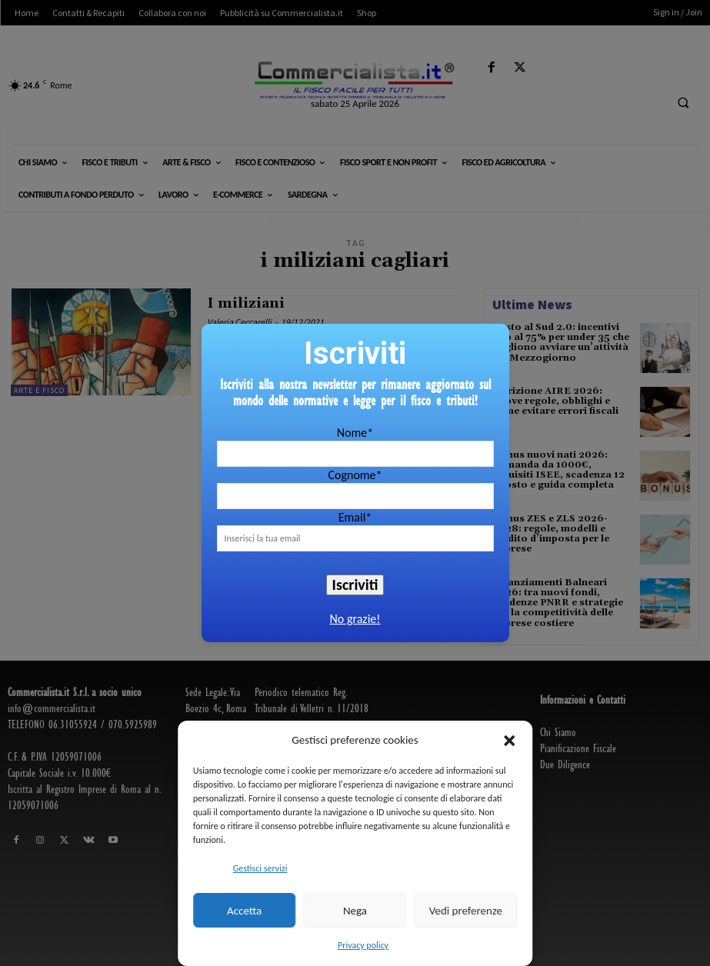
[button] (509, 740)
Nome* (355, 432)
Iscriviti (355, 584)
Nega (355, 911)
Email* (355, 517)
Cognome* (355, 475)
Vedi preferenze (465, 911)
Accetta (244, 911)
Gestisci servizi (260, 868)
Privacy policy (363, 945)
